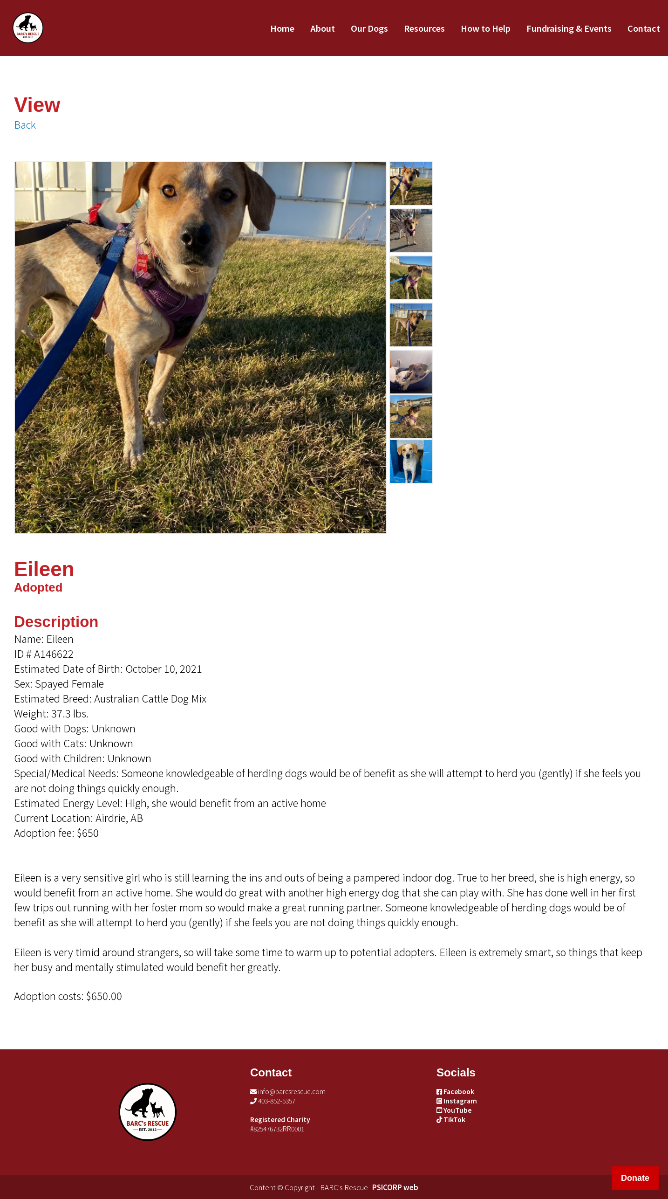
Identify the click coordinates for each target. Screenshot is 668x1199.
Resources (424, 28)
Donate (635, 1178)
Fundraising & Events (569, 28)
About (322, 28)
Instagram (456, 1100)
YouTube (453, 1110)
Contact (643, 28)
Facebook (455, 1091)
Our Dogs (369, 28)
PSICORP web (395, 1187)
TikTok (450, 1119)
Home (282, 28)
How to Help (486, 28)
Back (25, 124)
